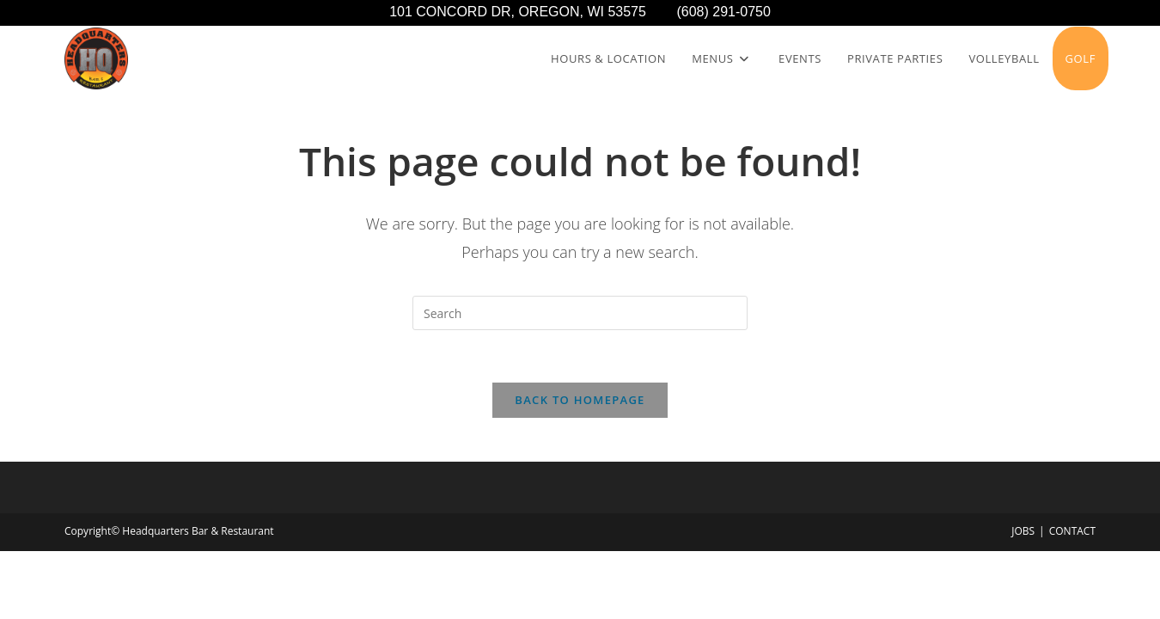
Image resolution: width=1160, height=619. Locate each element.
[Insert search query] (580, 313)
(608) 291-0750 (723, 11)
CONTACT (1072, 531)
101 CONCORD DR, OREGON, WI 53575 (532, 11)
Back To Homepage (579, 400)
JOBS (1023, 531)
